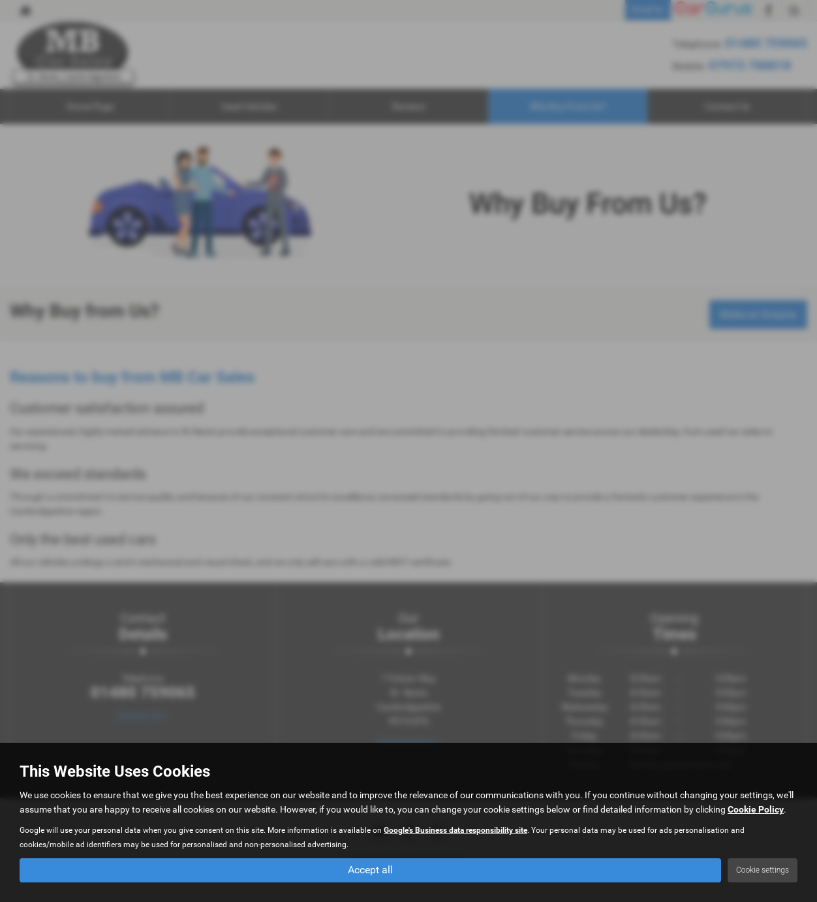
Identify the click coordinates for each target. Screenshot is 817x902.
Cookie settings (762, 870)
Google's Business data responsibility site (455, 830)
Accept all (370, 869)
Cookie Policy (756, 809)
